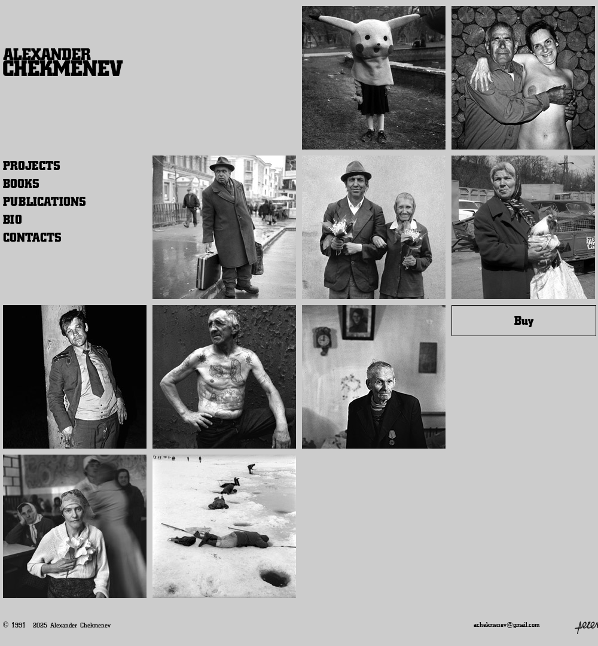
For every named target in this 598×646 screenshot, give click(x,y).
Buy (523, 320)
